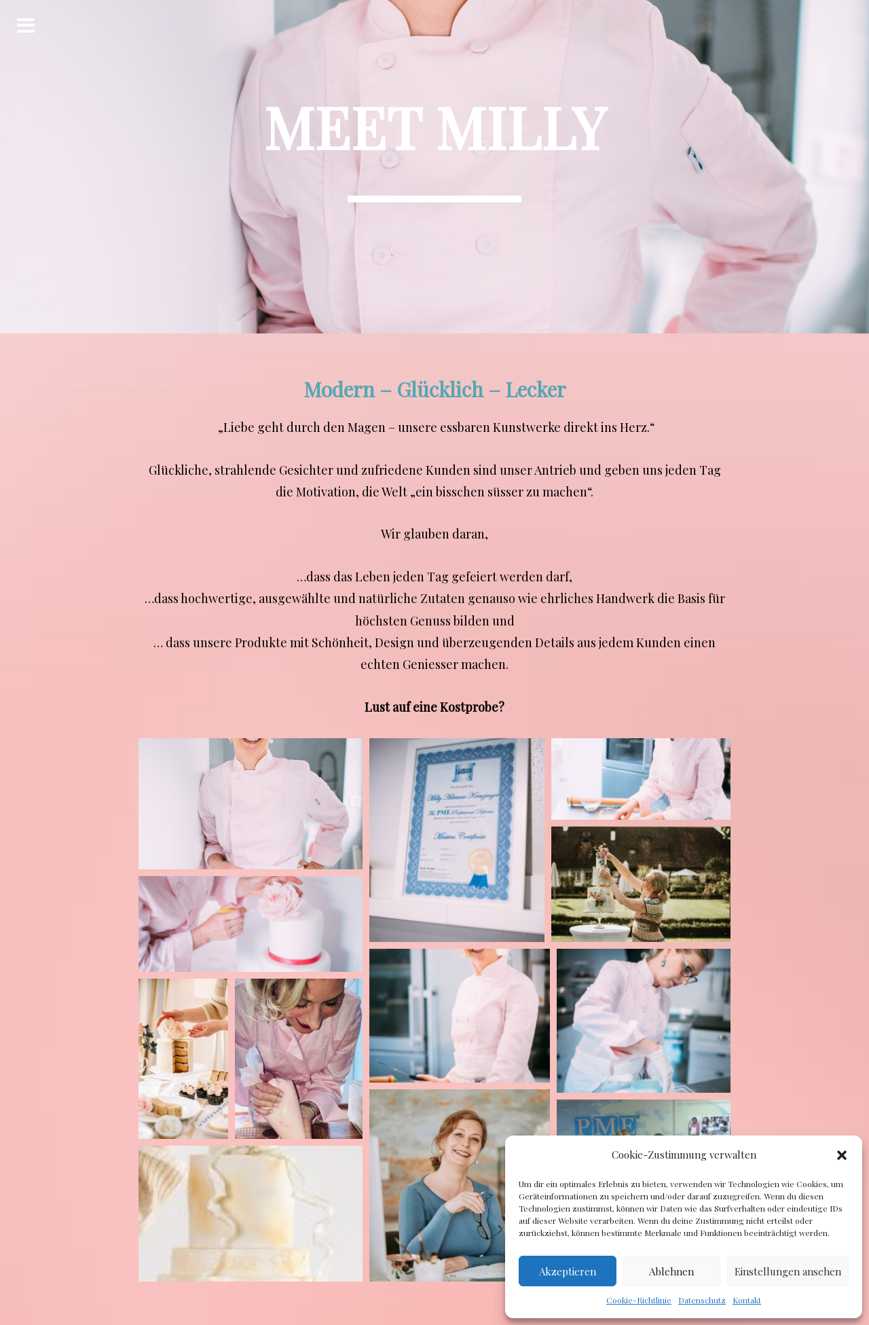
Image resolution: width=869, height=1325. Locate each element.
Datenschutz (702, 1299)
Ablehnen (671, 1271)
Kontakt (747, 1299)
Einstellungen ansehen (788, 1271)
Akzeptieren (567, 1271)
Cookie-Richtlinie (638, 1299)
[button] (842, 1155)
